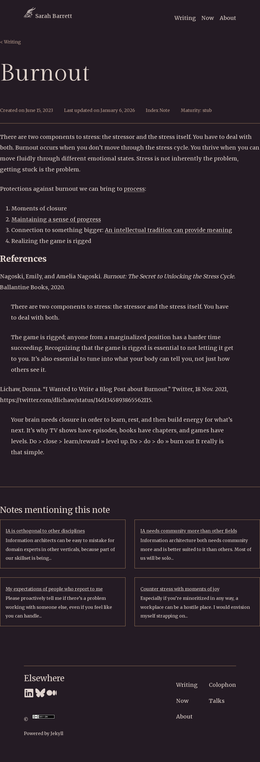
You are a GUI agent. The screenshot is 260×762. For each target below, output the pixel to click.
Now (207, 18)
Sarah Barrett (48, 16)
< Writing (10, 42)
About (228, 18)
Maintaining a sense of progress (56, 219)
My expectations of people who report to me (54, 589)
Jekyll (57, 733)
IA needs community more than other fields (188, 531)
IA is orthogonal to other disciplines (45, 531)
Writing (185, 18)
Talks (217, 700)
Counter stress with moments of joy (180, 589)
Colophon (222, 684)
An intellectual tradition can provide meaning (168, 230)
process (134, 188)
